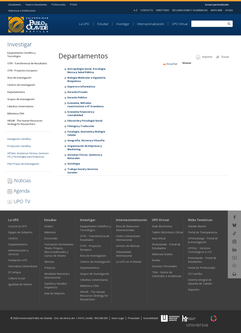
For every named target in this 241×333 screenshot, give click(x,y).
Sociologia (73, 163)
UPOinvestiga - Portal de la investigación (203, 240)
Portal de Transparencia (202, 232)
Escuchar (170, 64)
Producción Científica (19, 146)
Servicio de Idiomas (128, 246)
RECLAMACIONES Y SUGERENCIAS (190, 10)
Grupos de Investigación (21, 99)
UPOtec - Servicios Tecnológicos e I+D (200, 250)
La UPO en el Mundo (128, 261)
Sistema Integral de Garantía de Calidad (200, 281)
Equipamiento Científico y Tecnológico (21, 54)
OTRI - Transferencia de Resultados (27, 63)
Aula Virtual (158, 238)
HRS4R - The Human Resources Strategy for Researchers (25, 122)
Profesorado (59, 4)
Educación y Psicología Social (84, 120)
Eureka (156, 260)
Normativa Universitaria (22, 266)
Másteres (50, 232)
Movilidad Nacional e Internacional (57, 275)
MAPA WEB (216, 10)
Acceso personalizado (217, 4)
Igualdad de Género (20, 284)
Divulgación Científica (19, 139)
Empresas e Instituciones (22, 10)
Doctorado (51, 238)
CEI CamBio (195, 274)
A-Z (135, 10)
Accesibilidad (150, 318)
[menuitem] (86, 24)
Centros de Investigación (21, 85)
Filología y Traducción (80, 126)
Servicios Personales (164, 266)
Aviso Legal (117, 318)
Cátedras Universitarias (20, 106)
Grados (48, 226)
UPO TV (18, 201)
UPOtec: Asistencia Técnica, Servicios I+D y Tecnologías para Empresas (28, 155)
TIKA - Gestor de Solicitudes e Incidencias (166, 274)
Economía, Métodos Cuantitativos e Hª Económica (85, 104)
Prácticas (49, 267)
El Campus (14, 272)
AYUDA (229, 10)
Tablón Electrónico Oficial (167, 232)
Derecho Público (77, 97)
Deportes (193, 289)
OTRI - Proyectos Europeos (22, 70)
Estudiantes (14, 4)
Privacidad (133, 318)
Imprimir (204, 57)
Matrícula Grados (162, 254)
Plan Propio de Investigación (23, 163)
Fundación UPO (17, 260)
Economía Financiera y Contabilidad (80, 113)
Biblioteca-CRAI (15, 113)
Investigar (122, 24)
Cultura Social (16, 278)
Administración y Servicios (18, 252)
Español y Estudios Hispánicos (55, 285)
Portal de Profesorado (201, 267)
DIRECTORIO (162, 10)
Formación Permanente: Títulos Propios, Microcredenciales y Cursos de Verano (59, 250)
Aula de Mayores (54, 293)
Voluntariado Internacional (124, 253)
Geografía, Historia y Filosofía (85, 140)
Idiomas (49, 261)
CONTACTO (146, 10)
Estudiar (102, 24)
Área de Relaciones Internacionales (127, 228)
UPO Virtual (180, 24)
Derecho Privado (77, 92)
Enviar (222, 57)
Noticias (19, 180)
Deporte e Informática (81, 86)
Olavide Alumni (197, 226)
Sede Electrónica (162, 226)
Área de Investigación (19, 77)
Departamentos (16, 92)
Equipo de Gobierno (20, 232)
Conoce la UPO (17, 226)
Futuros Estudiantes (36, 4)
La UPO (84, 24)
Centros (13, 238)
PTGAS (73, 4)
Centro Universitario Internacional (128, 238)
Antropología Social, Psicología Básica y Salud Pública (86, 70)
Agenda (18, 191)
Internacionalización (150, 24)
